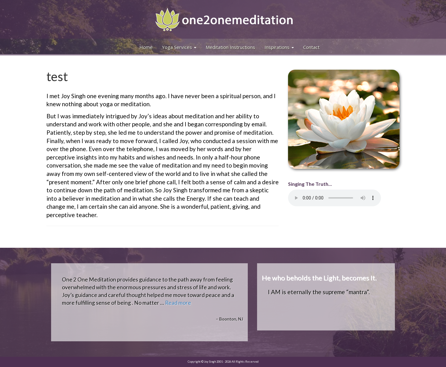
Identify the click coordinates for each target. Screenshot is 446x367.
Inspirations (279, 47)
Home (146, 47)
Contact (311, 47)
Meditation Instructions (230, 47)
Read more (178, 302)
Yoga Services (179, 47)
